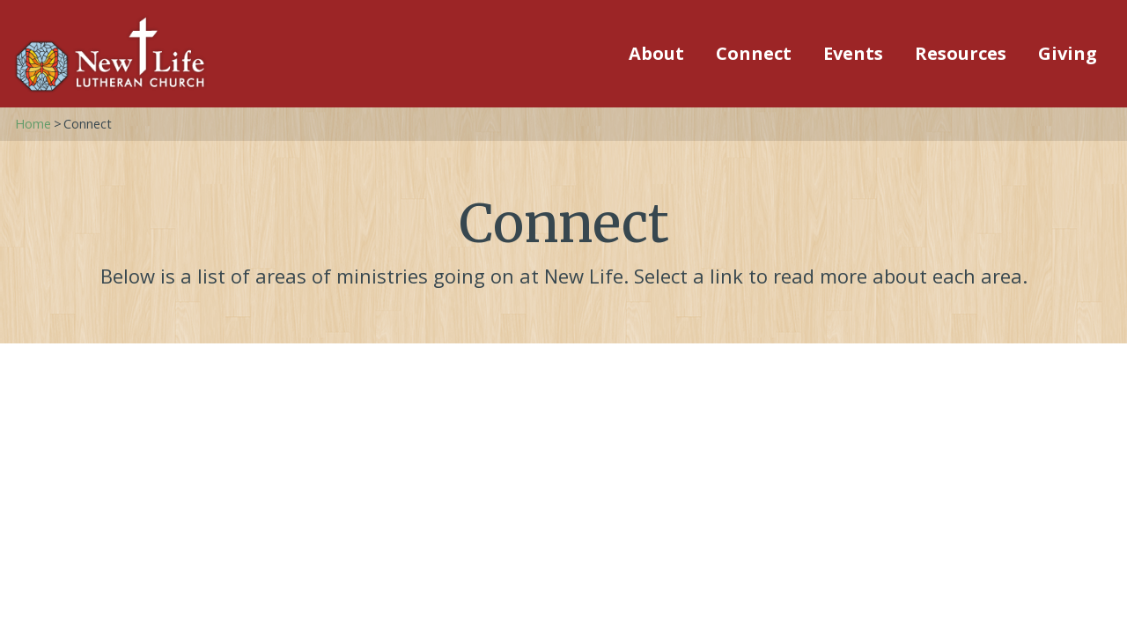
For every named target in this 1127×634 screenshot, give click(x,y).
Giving (1067, 53)
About (656, 53)
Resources (960, 53)
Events (853, 53)
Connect (754, 53)
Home (33, 123)
